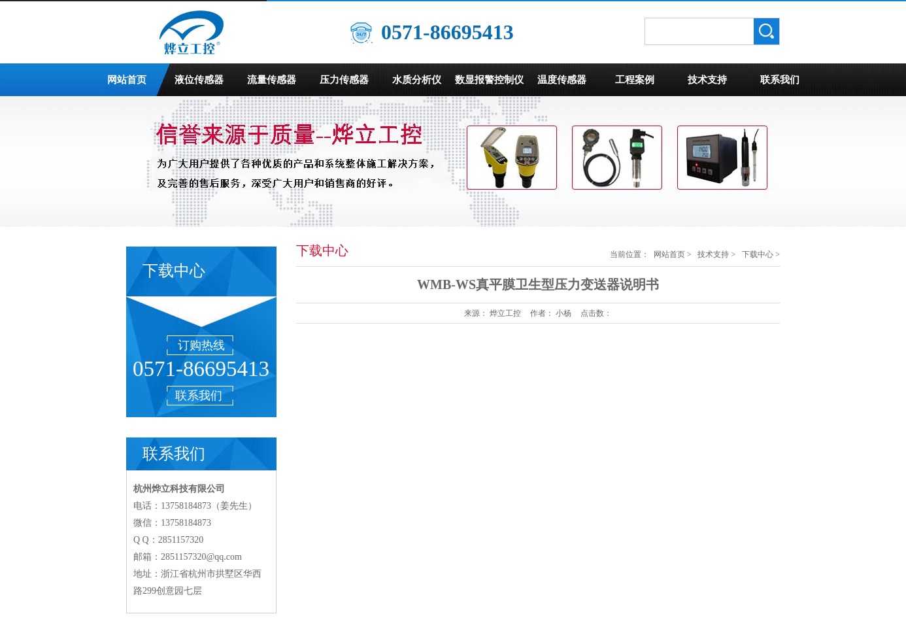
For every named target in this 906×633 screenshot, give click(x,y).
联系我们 (779, 80)
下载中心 (757, 254)
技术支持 (707, 80)
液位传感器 (199, 80)
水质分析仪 (416, 80)
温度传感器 (561, 80)
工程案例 (634, 80)
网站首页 (126, 80)
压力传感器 (344, 80)
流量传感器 (271, 80)
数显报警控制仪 (489, 80)
